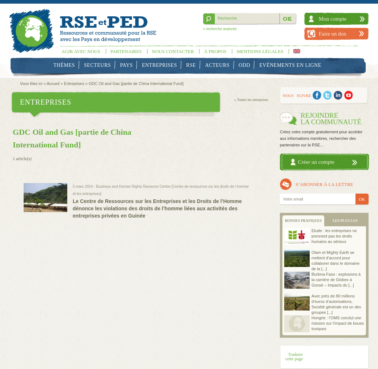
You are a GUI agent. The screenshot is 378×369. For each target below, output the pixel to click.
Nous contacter (173, 51)
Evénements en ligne (290, 65)
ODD (244, 65)
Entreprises (159, 65)
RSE (191, 65)
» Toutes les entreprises (251, 100)
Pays (126, 65)
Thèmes (64, 65)
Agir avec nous (80, 51)
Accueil (53, 83)
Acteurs (217, 65)
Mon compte (332, 19)
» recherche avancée (220, 29)
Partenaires (126, 51)
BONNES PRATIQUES (303, 221)
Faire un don (332, 34)
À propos (215, 51)
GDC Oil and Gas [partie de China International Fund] (136, 83)
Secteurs (97, 65)
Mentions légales (260, 51)
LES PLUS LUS (345, 221)
